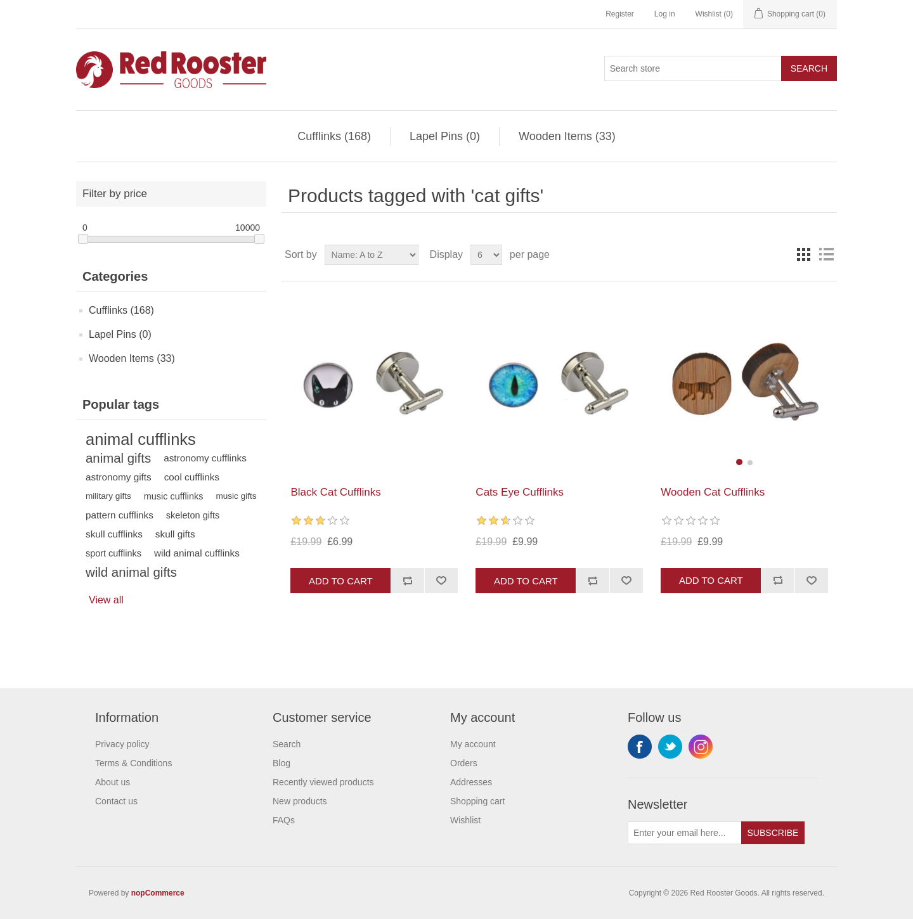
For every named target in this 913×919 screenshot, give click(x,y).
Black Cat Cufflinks (335, 492)
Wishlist (465, 820)
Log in (664, 14)
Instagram (701, 747)
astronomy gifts (119, 477)
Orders (463, 763)
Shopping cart (477, 801)
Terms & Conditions (133, 763)
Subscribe (773, 833)
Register (619, 14)
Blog (281, 763)
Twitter (670, 747)
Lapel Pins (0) (445, 136)
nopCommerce (158, 893)
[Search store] (693, 68)
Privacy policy (122, 744)
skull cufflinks (114, 534)
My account (473, 744)
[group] (744, 383)
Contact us (116, 801)
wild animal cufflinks (197, 553)
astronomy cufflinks (205, 458)
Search (809, 68)
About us (112, 782)
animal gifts (118, 458)
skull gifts (175, 534)
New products (300, 801)
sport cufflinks (113, 553)
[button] (739, 462)
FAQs (284, 820)
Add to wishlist (441, 580)
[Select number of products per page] (486, 255)
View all (106, 599)
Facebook (640, 747)
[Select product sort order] (371, 255)
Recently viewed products (323, 782)
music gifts (236, 496)
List (826, 255)
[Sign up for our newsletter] (685, 832)
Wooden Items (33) (567, 136)
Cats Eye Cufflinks (520, 492)
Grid (803, 255)
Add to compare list (407, 580)
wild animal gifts (131, 572)
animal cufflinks (141, 439)
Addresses (471, 782)
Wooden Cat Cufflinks (713, 492)
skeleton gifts (192, 515)
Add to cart (341, 580)
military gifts (108, 496)
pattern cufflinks (119, 515)
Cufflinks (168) (334, 136)
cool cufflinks (191, 477)
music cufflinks (174, 496)
